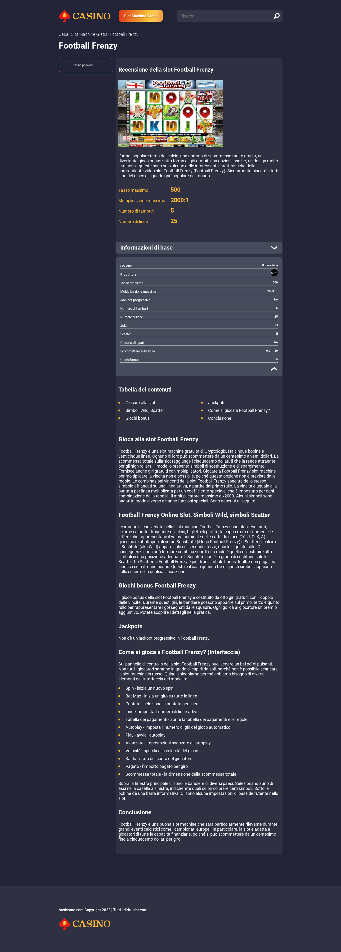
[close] (274, 369)
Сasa (63, 34)
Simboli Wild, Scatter (145, 410)
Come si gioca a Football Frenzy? (239, 410)
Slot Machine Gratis (140, 16)
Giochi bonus (138, 418)
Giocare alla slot (140, 402)
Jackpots (216, 402)
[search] (277, 16)
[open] (199, 248)
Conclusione (219, 418)
